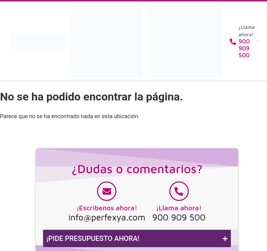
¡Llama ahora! (179, 208)
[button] (257, 41)
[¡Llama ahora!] (179, 191)
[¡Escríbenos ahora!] (106, 191)
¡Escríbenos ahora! (106, 208)
